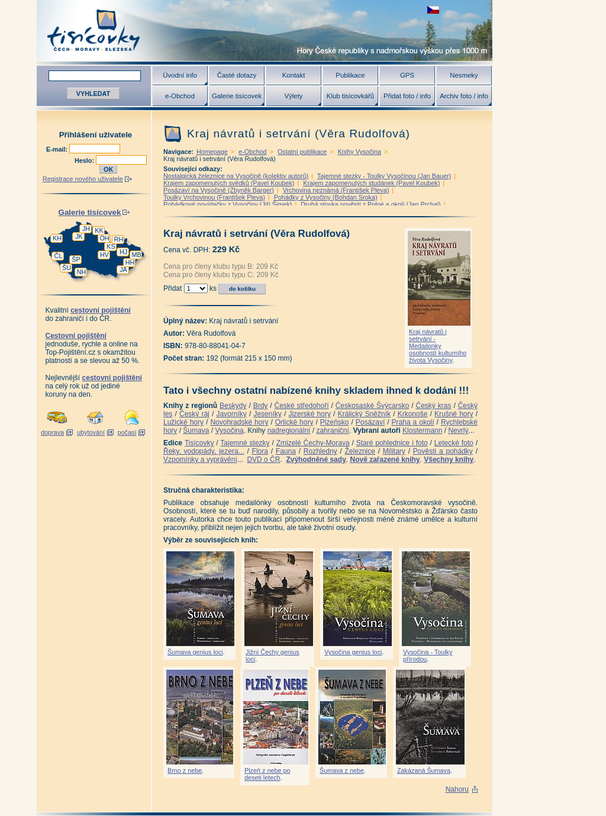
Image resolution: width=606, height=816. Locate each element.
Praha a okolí (413, 422)
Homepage (212, 151)
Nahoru (457, 789)
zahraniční (332, 430)
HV (104, 254)
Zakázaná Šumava (423, 770)
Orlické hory (294, 422)
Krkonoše (413, 414)
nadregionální (289, 430)
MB (136, 254)
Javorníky (231, 414)
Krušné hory (453, 414)
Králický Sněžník (364, 414)
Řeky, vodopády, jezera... (203, 451)
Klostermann (422, 430)
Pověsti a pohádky (443, 451)
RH (119, 239)
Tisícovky (199, 443)
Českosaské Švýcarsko (373, 405)
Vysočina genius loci (353, 652)
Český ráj (194, 414)
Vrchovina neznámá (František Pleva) (336, 190)
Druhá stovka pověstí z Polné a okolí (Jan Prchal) (370, 204)
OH (104, 238)
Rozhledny (320, 451)
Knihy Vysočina (359, 151)
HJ (123, 251)
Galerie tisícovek (237, 95)
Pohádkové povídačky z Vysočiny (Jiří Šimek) (227, 204)
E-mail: (57, 149)
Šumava (196, 430)
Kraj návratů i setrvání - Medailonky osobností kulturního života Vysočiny (437, 346)
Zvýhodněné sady (316, 459)
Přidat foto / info (407, 95)
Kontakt (293, 75)
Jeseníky (267, 414)
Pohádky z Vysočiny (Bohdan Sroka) (326, 197)
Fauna (286, 451)
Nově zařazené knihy (385, 459)
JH (86, 228)
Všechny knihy (448, 459)
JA (123, 269)
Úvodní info (180, 75)
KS (111, 246)
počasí (127, 432)
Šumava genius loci (195, 652)
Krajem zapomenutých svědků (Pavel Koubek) (228, 183)
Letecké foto (453, 443)
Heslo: (85, 160)
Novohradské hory (239, 422)
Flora (260, 451)
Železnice (360, 451)
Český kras (434, 405)
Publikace (350, 75)
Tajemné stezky (244, 443)
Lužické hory (183, 422)
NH (81, 271)
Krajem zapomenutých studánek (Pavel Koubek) (371, 183)
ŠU (66, 267)
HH (130, 262)
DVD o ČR (263, 459)
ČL (58, 255)
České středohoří (302, 405)
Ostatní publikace (302, 151)
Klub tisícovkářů (350, 95)
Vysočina (229, 430)
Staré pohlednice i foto (392, 443)
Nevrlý (458, 430)
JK (79, 236)
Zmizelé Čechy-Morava (313, 443)
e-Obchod (180, 95)
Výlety (293, 95)
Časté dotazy (236, 75)
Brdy (260, 405)
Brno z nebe (184, 770)
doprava (52, 432)
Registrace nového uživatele (83, 178)
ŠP (76, 259)
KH (57, 238)
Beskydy (233, 405)
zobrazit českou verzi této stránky (433, 10)
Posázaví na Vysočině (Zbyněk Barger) (218, 190)
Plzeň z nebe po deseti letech (267, 774)
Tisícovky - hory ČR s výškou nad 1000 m (264, 30)
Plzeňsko (334, 422)
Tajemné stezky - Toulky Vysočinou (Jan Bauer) (384, 175)
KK (99, 230)
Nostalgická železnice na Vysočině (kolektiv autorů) (235, 175)
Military (394, 451)
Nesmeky (464, 75)
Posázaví (370, 422)
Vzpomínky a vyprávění (200, 459)
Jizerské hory (309, 414)
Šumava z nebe (342, 770)
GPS (407, 75)
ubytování (91, 432)
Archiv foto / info (464, 95)
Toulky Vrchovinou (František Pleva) (214, 197)
